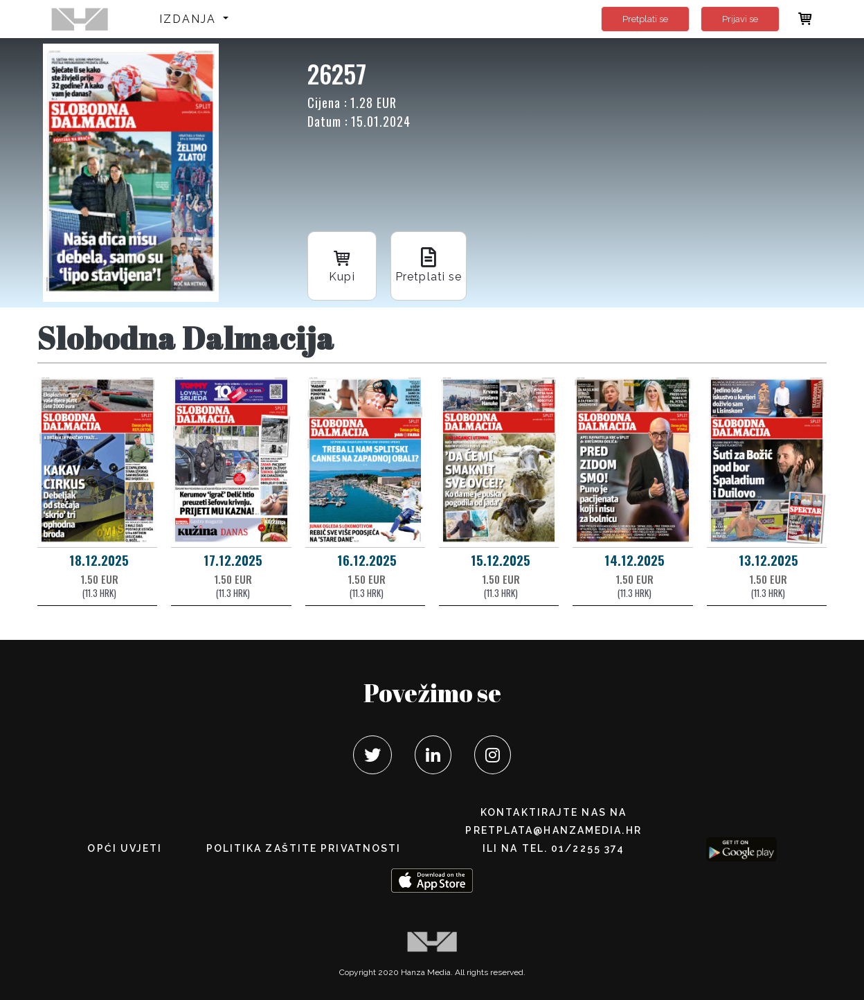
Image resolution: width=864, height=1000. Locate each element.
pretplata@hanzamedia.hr (553, 830)
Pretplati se (645, 19)
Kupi (342, 265)
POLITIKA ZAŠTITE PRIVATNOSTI (304, 848)
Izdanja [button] (190, 19)
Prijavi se (740, 19)
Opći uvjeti (124, 848)
